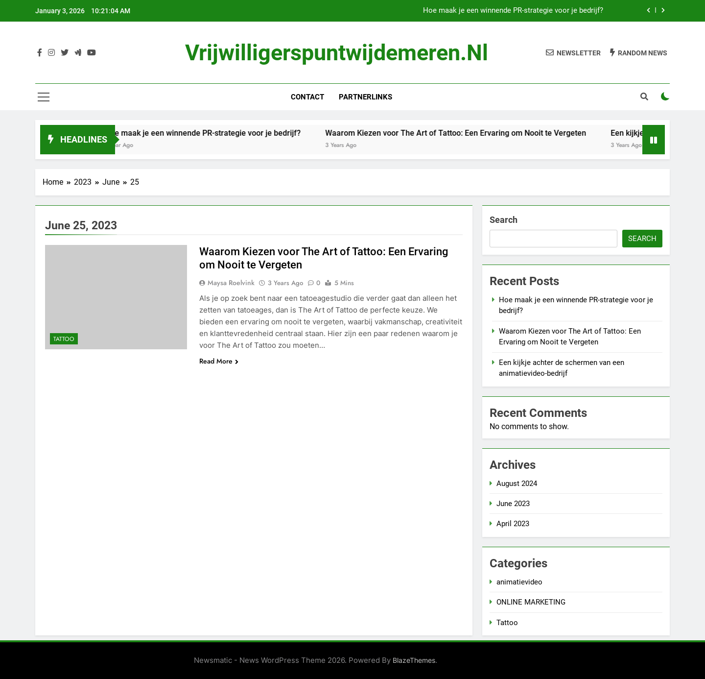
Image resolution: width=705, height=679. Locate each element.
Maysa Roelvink (231, 283)
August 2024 (516, 483)
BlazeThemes (414, 660)
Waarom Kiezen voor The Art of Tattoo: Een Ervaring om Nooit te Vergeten (463, 133)
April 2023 (512, 523)
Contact (307, 97)
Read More (218, 361)
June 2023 (513, 503)
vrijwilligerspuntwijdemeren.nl (336, 53)
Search (503, 220)
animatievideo (519, 582)
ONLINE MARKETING (530, 602)
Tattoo (63, 339)
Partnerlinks (365, 97)
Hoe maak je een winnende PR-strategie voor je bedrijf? (513, 11)
